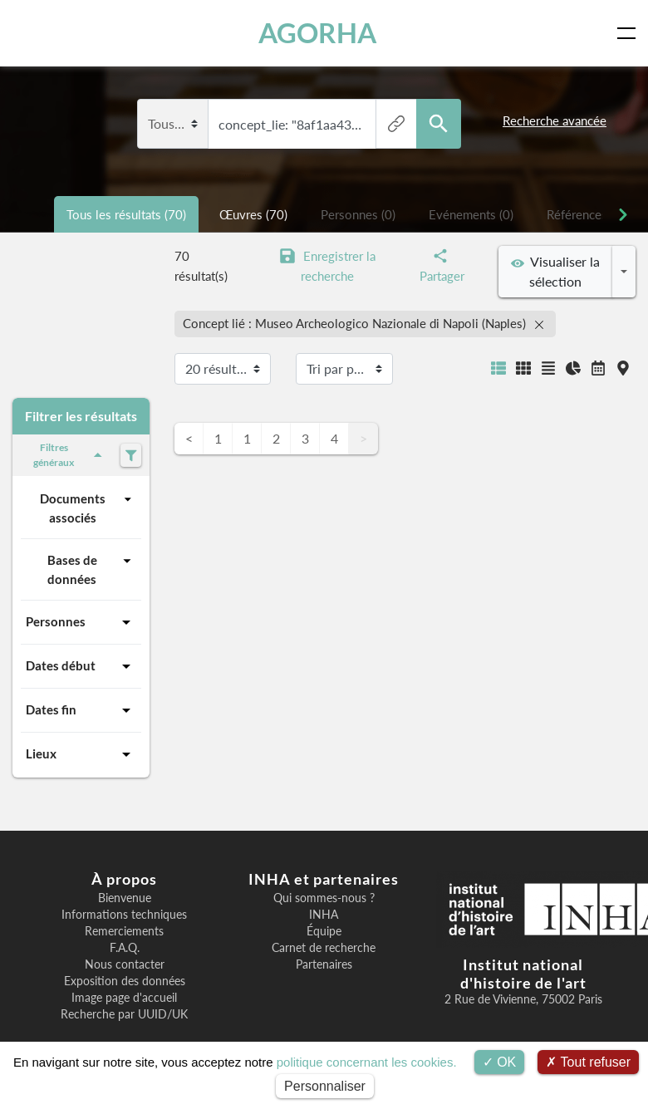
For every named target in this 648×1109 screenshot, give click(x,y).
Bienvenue (124, 898)
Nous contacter (124, 964)
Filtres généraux (70, 455)
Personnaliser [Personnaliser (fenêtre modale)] (325, 1086)
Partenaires (324, 964)
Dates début (81, 666)
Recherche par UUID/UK (124, 1014)
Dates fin (81, 710)
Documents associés (88, 507)
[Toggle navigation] (630, 33)
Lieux (81, 754)
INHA (323, 914)
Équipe (324, 931)
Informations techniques (124, 914)
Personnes (81, 622)
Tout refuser (588, 1062)
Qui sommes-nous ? (324, 898)
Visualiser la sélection (555, 271)
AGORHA (318, 33)
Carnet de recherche (324, 948)
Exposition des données (124, 981)
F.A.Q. (125, 948)
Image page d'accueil (124, 998)
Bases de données (91, 568)
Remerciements (124, 931)
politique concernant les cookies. (367, 1062)
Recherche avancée (554, 120)
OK (500, 1062)
